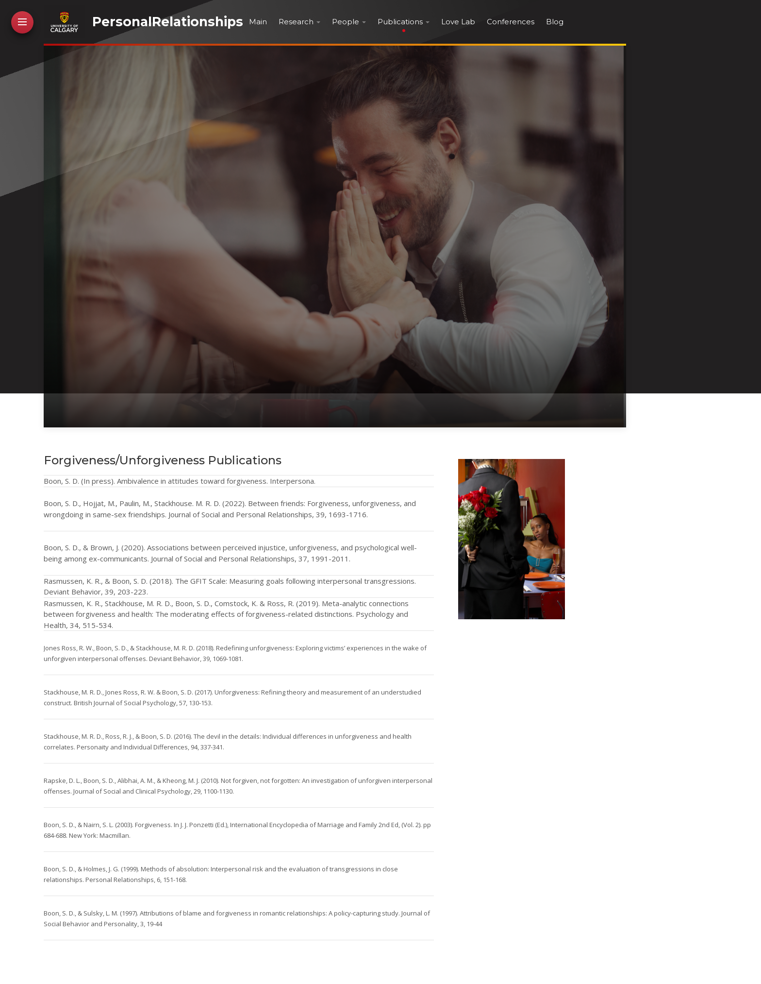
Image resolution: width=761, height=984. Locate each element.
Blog (554, 21)
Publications (400, 21)
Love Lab (458, 21)
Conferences (510, 21)
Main (258, 21)
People (345, 21)
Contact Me (23, 285)
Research (296, 21)
